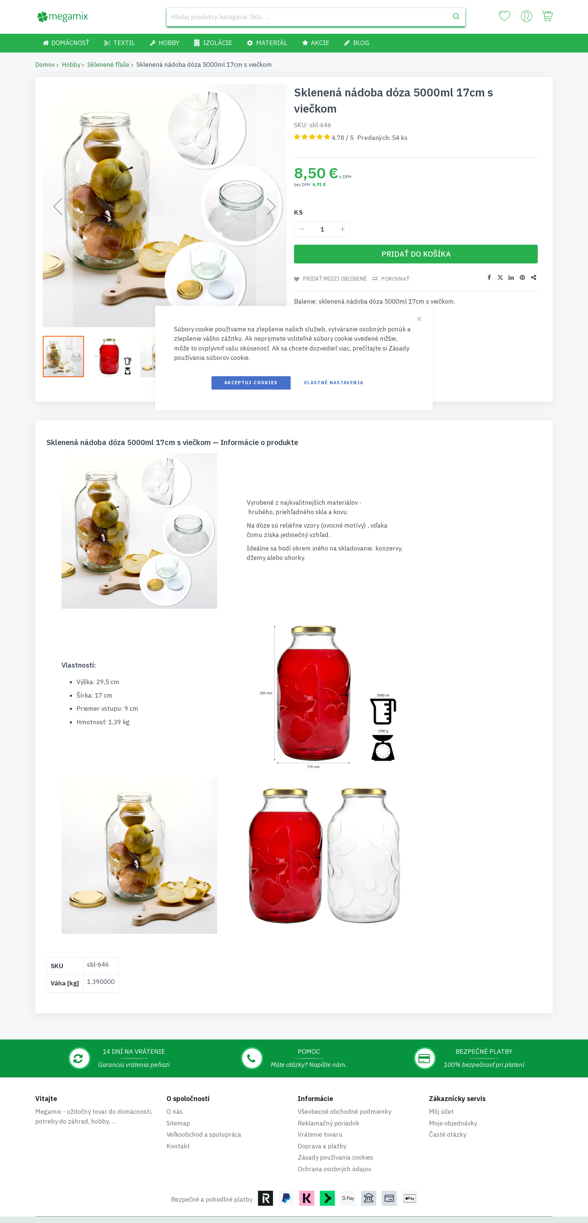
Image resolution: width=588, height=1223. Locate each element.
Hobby (71, 64)
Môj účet (441, 1079)
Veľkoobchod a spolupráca (203, 1102)
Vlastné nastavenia (333, 382)
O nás (174, 1079)
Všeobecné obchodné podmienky (344, 1079)
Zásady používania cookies (335, 1125)
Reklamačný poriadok (328, 1090)
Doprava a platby (322, 1113)
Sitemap (178, 1090)
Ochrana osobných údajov (334, 1136)
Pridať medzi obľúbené (335, 278)
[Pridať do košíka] (416, 254)
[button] (67, 356)
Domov (45, 64)
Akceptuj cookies (251, 382)
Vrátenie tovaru (320, 1102)
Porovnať (396, 278)
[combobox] (315, 17)
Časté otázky (447, 1102)
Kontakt (178, 1113)
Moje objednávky (453, 1090)
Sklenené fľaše (108, 64)
